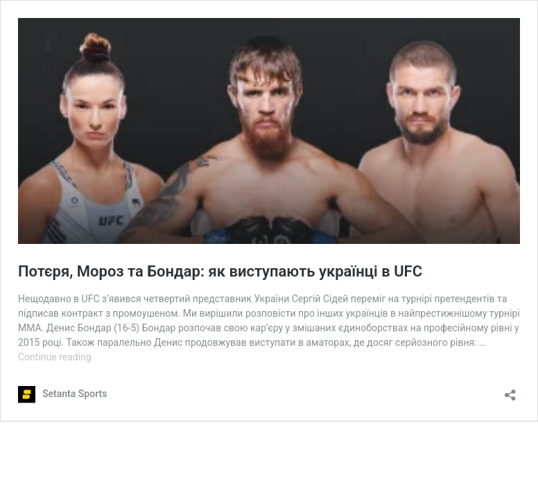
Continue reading (55, 356)
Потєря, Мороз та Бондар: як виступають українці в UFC (220, 271)
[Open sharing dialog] (510, 390)
